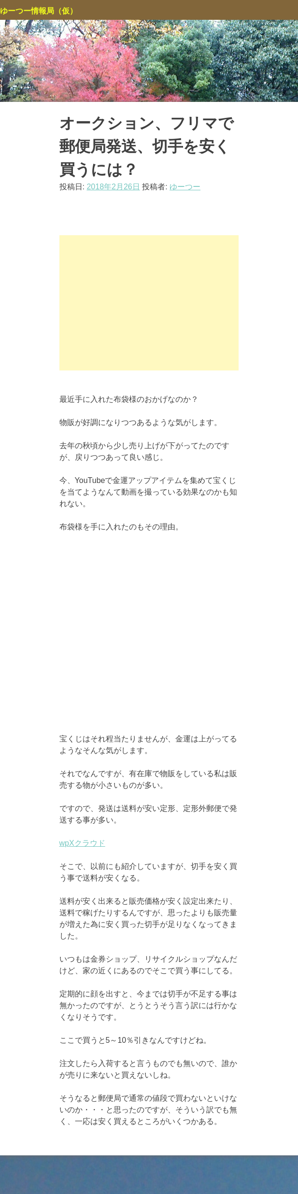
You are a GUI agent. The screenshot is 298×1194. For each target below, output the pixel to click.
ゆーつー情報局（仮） (38, 11)
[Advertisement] (149, 302)
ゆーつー (185, 187)
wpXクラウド (82, 843)
